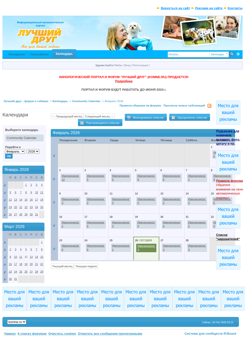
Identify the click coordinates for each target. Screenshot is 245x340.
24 (85, 240)
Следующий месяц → (99, 116)
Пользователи (39, 54)
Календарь (64, 54)
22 (212, 216)
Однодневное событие (189, 118)
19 (136, 216)
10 (85, 193)
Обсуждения (16, 54)
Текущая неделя (86, 266)
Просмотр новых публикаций (184, 105)
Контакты (235, 8)
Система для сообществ (204, 333)
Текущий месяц (62, 266)
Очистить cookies (62, 333)
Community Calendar (86, 101)
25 (111, 240)
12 (136, 193)
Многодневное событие (145, 118)
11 (111, 193)
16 (60, 216)
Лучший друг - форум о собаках (26, 101)
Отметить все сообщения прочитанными (110, 333)
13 (162, 193)
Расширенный (238, 54)
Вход (127, 65)
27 (162, 240)
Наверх (10, 333)
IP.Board (230, 333)
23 (60, 240)
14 (187, 193)
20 (162, 216)
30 (31, 214)
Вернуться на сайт (175, 8)
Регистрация (140, 65)
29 (26, 214)
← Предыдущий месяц (67, 116)
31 (36, 214)
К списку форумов (32, 333)
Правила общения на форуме (140, 105)
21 (187, 216)
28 (187, 240)
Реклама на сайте (209, 8)
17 (85, 216)
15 (212, 193)
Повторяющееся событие (99, 123)
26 (136, 240)
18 (111, 216)
